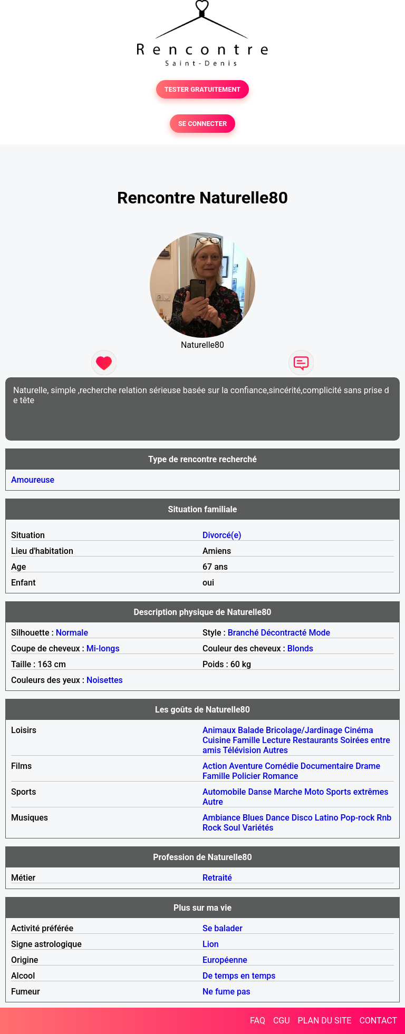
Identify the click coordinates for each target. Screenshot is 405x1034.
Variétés (258, 828)
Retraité (217, 878)
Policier (246, 776)
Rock (211, 828)
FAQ (257, 1021)
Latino (327, 818)
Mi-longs (103, 648)
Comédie (281, 766)
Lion (210, 944)
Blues (253, 818)
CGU (281, 1021)
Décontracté (283, 633)
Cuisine (216, 740)
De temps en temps (239, 976)
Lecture (276, 740)
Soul (232, 828)
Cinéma (358, 730)
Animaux (219, 730)
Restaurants (315, 740)
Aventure (246, 766)
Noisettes (104, 680)
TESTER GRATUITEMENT (203, 89)
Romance (280, 776)
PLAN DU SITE (325, 1021)
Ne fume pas (226, 992)
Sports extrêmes (357, 792)
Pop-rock (358, 818)
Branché (243, 633)
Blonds (300, 648)
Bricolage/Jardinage (304, 730)
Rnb (384, 818)
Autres (275, 750)
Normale (72, 633)
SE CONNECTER (202, 124)
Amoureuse (32, 480)
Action (214, 766)
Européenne (224, 960)
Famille (246, 740)
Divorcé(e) (222, 535)
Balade (251, 730)
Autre (212, 802)
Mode (319, 633)
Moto (314, 792)
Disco (302, 818)
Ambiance (221, 818)
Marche (288, 792)
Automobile (224, 792)
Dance (278, 818)
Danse (260, 792)
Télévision (242, 750)
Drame (367, 766)
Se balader (222, 928)
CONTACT (378, 1021)
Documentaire (327, 766)
